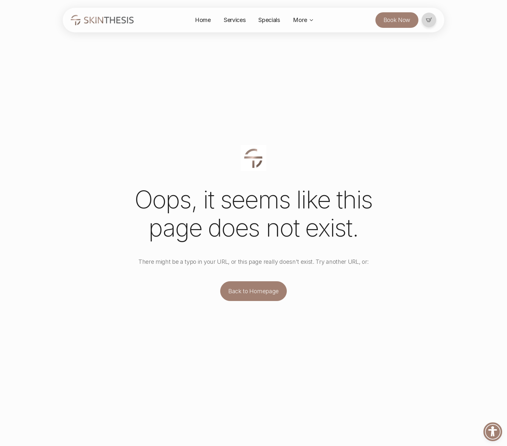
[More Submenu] (313, 20)
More (300, 20)
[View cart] (429, 20)
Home (203, 20)
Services (234, 20)
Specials (269, 20)
